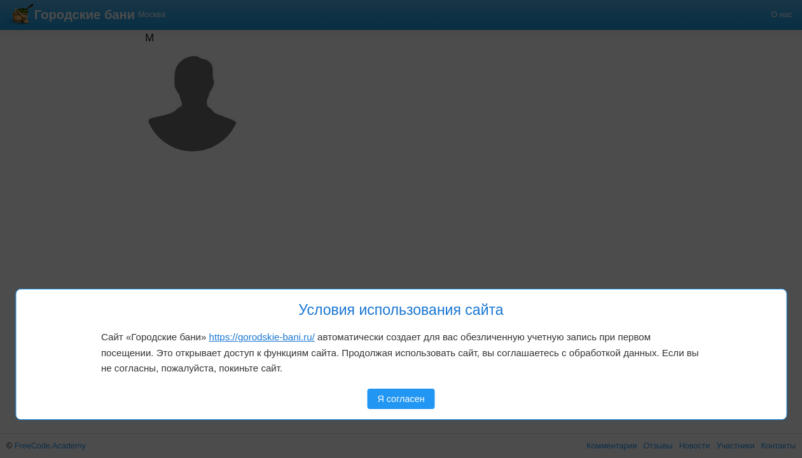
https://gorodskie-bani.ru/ (262, 336)
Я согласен (400, 399)
